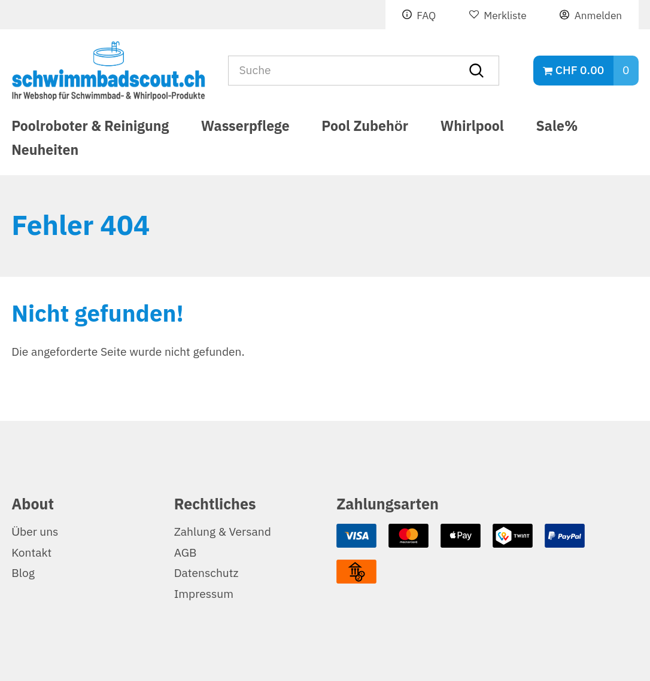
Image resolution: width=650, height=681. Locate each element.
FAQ (426, 15)
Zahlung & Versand (222, 531)
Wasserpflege (245, 128)
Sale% (557, 128)
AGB (185, 552)
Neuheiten (44, 155)
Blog (23, 573)
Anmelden (598, 15)
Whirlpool (472, 128)
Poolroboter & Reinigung (90, 128)
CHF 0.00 (579, 70)
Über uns (34, 531)
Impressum (203, 594)
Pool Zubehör (364, 128)
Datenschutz (206, 573)
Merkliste (505, 15)
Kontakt (31, 552)
